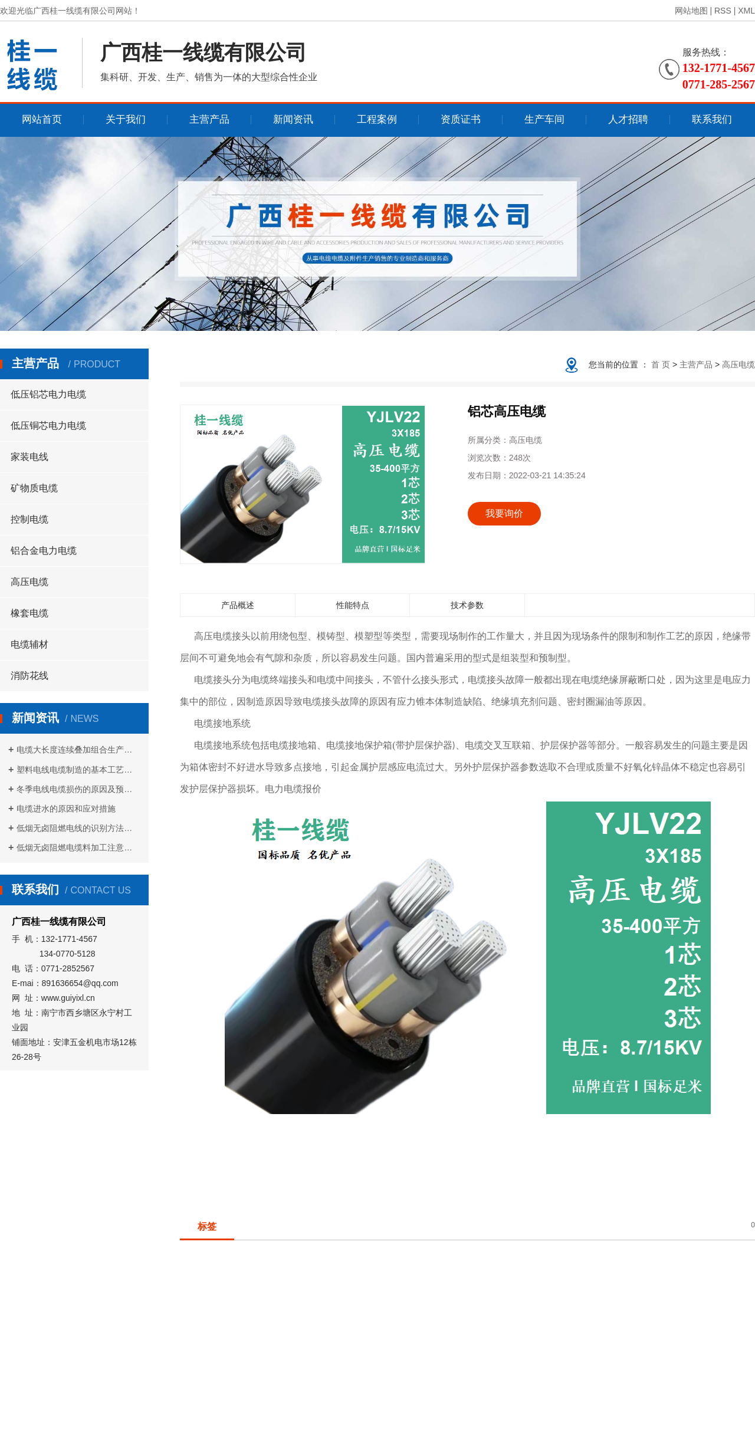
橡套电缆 (29, 613)
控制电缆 (29, 519)
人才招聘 (628, 119)
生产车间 (544, 119)
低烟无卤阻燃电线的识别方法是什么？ (78, 828)
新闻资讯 (293, 119)
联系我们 (712, 119)
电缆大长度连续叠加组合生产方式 (78, 749)
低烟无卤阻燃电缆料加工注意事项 (78, 847)
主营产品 (209, 119)
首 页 (660, 364)
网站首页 (42, 119)
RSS (722, 10)
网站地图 (691, 10)
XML (746, 10)
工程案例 (377, 119)
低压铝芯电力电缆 (48, 394)
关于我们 (126, 119)
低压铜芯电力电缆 (48, 426)
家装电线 (29, 457)
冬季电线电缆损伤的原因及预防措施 (78, 789)
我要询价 (504, 513)
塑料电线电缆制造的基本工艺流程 (78, 769)
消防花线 (29, 676)
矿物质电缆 (34, 488)
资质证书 (461, 119)
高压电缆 (29, 582)
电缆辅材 (29, 644)
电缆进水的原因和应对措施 (66, 808)
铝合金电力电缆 (44, 551)
